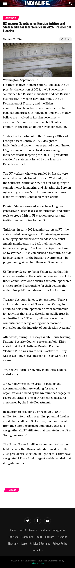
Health (39, 537)
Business (49, 537)
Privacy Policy (60, 543)
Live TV (22, 530)
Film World (13, 537)
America (10, 18)
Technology (27, 537)
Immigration (58, 530)
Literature (62, 537)
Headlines (45, 530)
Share (65, 39)
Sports (23, 543)
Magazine (13, 543)
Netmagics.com (37, 563)
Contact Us (37, 550)
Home (13, 530)
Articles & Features (40, 543)
